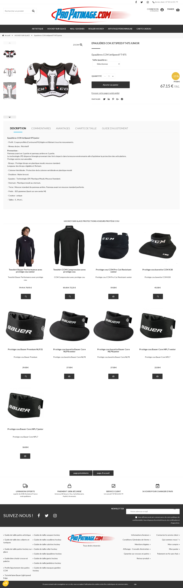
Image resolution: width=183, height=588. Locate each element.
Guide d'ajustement (115, 128)
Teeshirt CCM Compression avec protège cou (69, 271)
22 (157, 367)
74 (29, 287)
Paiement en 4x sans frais (167, 554)
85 (66, 287)
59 (113, 287)
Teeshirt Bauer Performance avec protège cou (25, 278)
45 (157, 287)
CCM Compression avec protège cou (69, 277)
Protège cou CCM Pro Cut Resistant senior (113, 271)
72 (73, 287)
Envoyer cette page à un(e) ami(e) (105, 93)
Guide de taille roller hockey (45, 549)
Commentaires (41, 128)
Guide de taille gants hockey (46, 558)
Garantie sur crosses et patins (136, 554)
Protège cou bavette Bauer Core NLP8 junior (113, 350)
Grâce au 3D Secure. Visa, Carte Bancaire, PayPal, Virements (69, 490)
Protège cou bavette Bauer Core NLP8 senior (69, 350)
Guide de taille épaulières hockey (48, 554)
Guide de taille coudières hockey (47, 539)
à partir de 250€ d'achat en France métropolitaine (25, 490)
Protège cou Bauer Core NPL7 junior (25, 429)
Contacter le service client (167, 535)
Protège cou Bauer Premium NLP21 (25, 349)
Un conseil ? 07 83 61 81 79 (113, 489)
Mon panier (173, 549)
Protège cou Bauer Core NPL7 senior (157, 349)
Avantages (63, 128)
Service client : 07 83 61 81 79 (165, 2)
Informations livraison (140, 535)
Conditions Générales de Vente (136, 539)
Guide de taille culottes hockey (47, 544)
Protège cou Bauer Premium (25, 357)
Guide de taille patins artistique (18, 535)
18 (25, 447)
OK (135, 584)
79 (22, 287)
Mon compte (173, 544)
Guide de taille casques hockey (47, 535)
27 (69, 367)
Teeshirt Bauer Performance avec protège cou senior (25, 271)
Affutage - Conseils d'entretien (136, 549)
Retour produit (143, 558)
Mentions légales (142, 544)
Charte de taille (86, 128)
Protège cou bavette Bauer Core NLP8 (69, 357)
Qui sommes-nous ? (170, 539)
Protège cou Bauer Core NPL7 (157, 357)
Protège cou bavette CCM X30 (157, 270)
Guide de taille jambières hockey (47, 563)
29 (25, 367)
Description (18, 128)
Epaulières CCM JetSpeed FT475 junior (115, 43)
